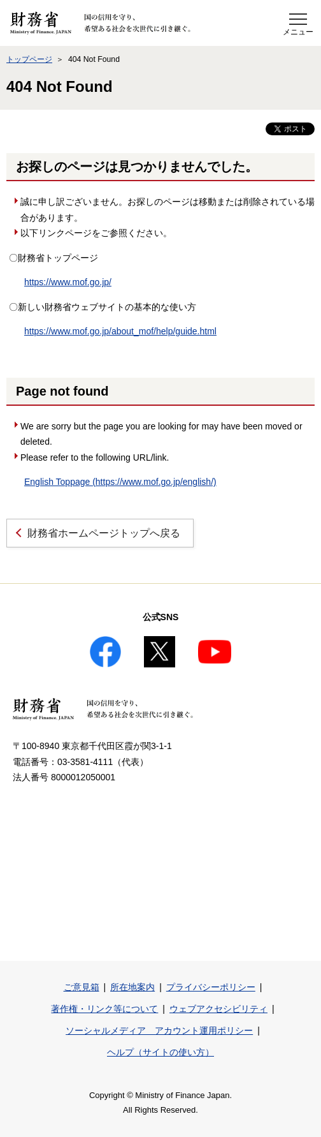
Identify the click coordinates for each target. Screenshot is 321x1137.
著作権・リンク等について (104, 1009)
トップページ (29, 59)
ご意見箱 (81, 987)
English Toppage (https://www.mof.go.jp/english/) (120, 482)
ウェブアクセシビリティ (218, 1009)
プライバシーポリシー (210, 987)
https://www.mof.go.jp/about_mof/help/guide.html (120, 331)
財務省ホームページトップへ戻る (103, 533)
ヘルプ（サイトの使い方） (160, 1052)
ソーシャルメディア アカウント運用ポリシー (159, 1030)
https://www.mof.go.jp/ (67, 282)
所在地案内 (132, 987)
